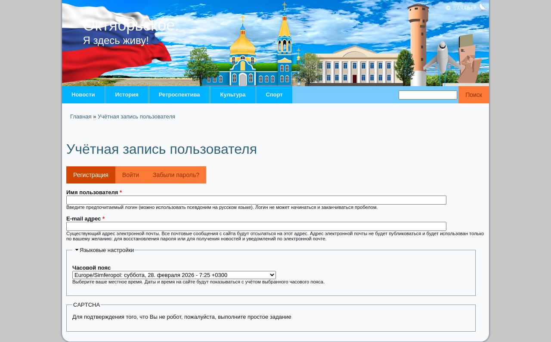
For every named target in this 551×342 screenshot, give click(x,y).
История (127, 94)
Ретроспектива (179, 94)
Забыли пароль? (176, 174)
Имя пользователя (94, 192)
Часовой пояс (91, 267)
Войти (130, 174)
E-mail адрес (85, 218)
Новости (83, 94)
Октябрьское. (131, 25)
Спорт (274, 94)
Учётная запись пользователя (136, 116)
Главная (80, 116)
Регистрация (94, 172)
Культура (232, 94)
